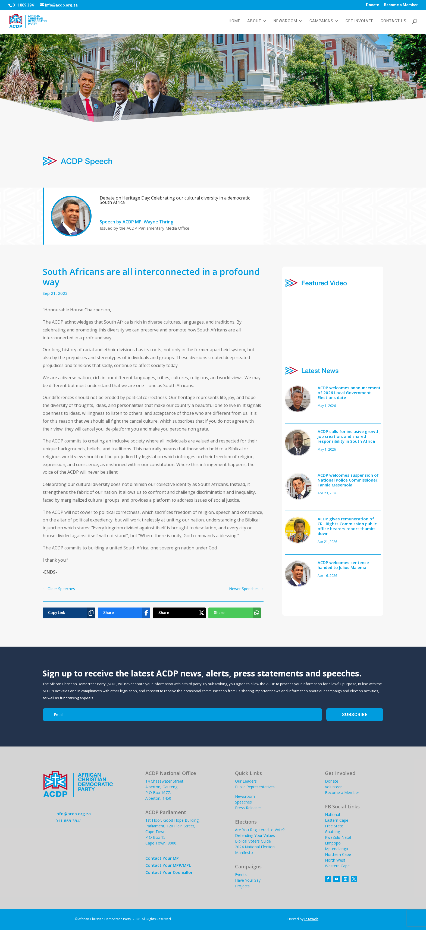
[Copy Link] (69, 613)
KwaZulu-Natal (338, 837)
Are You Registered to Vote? (259, 829)
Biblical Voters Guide (253, 841)
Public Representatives (255, 786)
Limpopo (333, 843)
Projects (242, 885)
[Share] (124, 613)
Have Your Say (248, 880)
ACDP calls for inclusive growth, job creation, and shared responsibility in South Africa (349, 436)
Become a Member (401, 5)
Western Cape (337, 865)
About (254, 21)
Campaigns (321, 21)
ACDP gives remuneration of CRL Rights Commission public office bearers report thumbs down (347, 526)
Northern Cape (338, 854)
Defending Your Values (255, 835)
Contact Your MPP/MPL (168, 865)
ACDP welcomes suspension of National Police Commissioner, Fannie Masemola (348, 480)
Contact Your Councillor (169, 872)
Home (234, 21)
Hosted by (302, 919)
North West (335, 860)
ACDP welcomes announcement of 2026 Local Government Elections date (349, 392)
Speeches (243, 802)
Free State (334, 825)
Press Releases (248, 807)
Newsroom (285, 21)
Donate (372, 5)
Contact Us (393, 21)
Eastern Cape (336, 820)
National (332, 814)
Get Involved (360, 21)
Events (241, 874)
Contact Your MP (162, 858)
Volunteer (333, 786)
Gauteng (332, 831)
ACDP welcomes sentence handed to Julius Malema (343, 565)
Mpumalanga (336, 848)
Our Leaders (246, 781)
